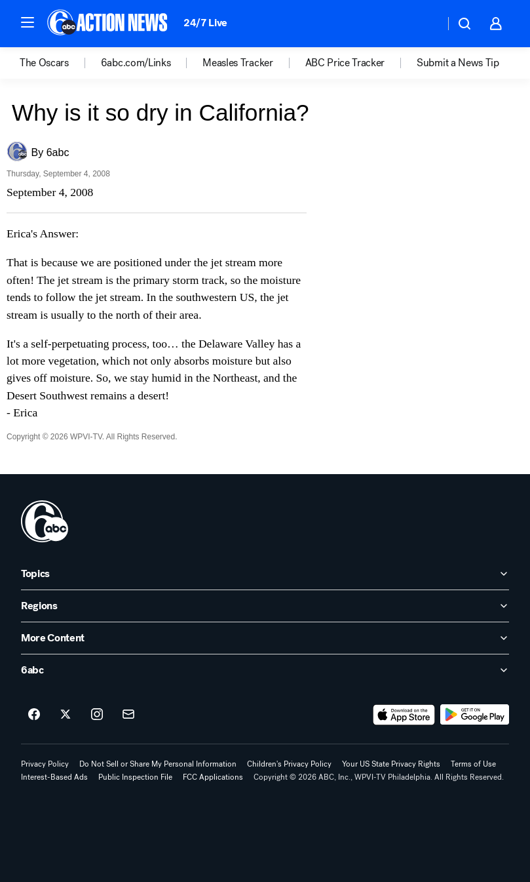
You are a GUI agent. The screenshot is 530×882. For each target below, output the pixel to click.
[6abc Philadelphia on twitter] (65, 715)
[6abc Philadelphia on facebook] (34, 715)
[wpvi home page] (44, 521)
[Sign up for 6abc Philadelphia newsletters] (128, 715)
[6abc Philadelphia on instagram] (97, 715)
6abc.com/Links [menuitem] (136, 63)
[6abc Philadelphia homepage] (108, 23)
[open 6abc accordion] (265, 670)
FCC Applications (213, 777)
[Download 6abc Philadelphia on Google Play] (474, 714)
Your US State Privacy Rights (391, 764)
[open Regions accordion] (265, 606)
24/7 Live (205, 23)
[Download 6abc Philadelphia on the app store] (404, 714)
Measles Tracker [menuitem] (237, 63)
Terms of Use (473, 764)
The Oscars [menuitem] (44, 63)
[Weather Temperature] (424, 23)
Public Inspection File (135, 777)
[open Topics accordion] (265, 574)
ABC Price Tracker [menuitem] (345, 63)
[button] (27, 22)
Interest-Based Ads (54, 777)
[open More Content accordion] (265, 638)
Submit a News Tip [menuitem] (458, 63)
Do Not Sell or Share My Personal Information (158, 764)
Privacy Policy (45, 764)
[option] (60, 63)
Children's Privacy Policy (289, 764)
